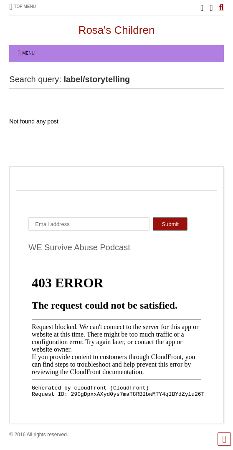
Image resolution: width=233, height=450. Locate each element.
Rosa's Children (117, 30)
